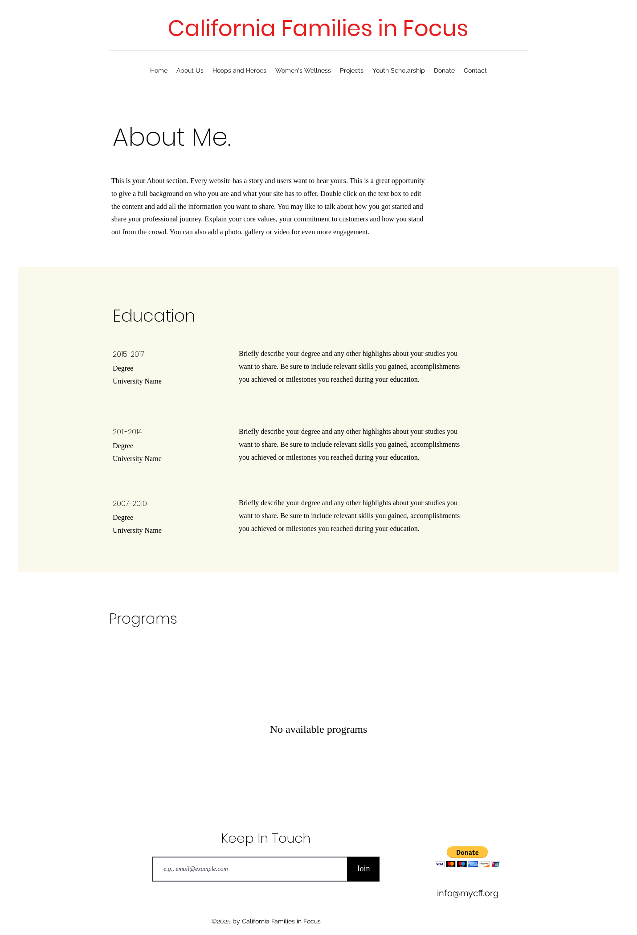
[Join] (363, 869)
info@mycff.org (467, 893)
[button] (467, 856)
